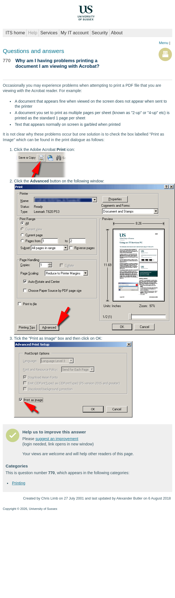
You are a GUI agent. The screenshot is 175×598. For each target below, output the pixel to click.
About (117, 32)
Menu (163, 43)
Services (48, 32)
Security (100, 32)
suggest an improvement (57, 439)
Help (32, 32)
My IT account (75, 32)
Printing (18, 483)
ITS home (15, 32)
